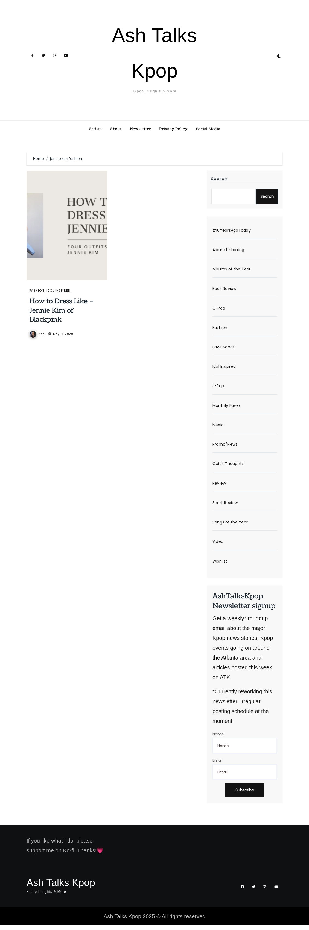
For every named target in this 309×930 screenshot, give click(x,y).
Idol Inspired (59, 291)
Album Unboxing (228, 250)
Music (218, 427)
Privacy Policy (173, 128)
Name (218, 738)
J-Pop (218, 388)
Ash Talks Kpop (61, 887)
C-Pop (218, 309)
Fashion (37, 291)
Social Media (208, 128)
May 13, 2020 (63, 334)
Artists (95, 128)
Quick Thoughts (228, 467)
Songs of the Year (230, 526)
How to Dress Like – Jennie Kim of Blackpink (61, 310)
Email (217, 764)
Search (219, 178)
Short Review (225, 506)
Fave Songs (223, 349)
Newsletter (140, 128)
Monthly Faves (226, 408)
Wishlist (219, 565)
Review (219, 487)
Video (217, 546)
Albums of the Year (231, 270)
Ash (37, 334)
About (116, 128)
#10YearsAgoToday (231, 230)
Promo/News (225, 447)
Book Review (224, 289)
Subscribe (244, 794)
